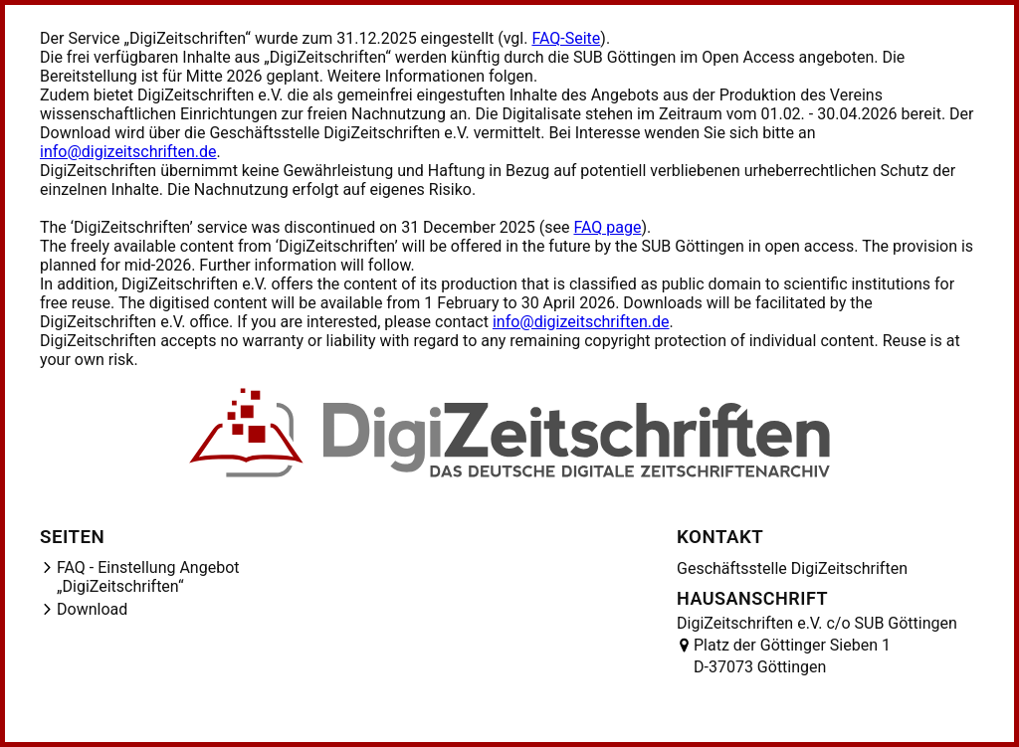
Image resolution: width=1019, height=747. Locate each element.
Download (92, 609)
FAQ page (607, 227)
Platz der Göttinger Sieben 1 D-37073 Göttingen (792, 656)
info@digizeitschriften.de (128, 151)
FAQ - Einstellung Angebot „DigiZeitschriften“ (148, 577)
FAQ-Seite (565, 38)
